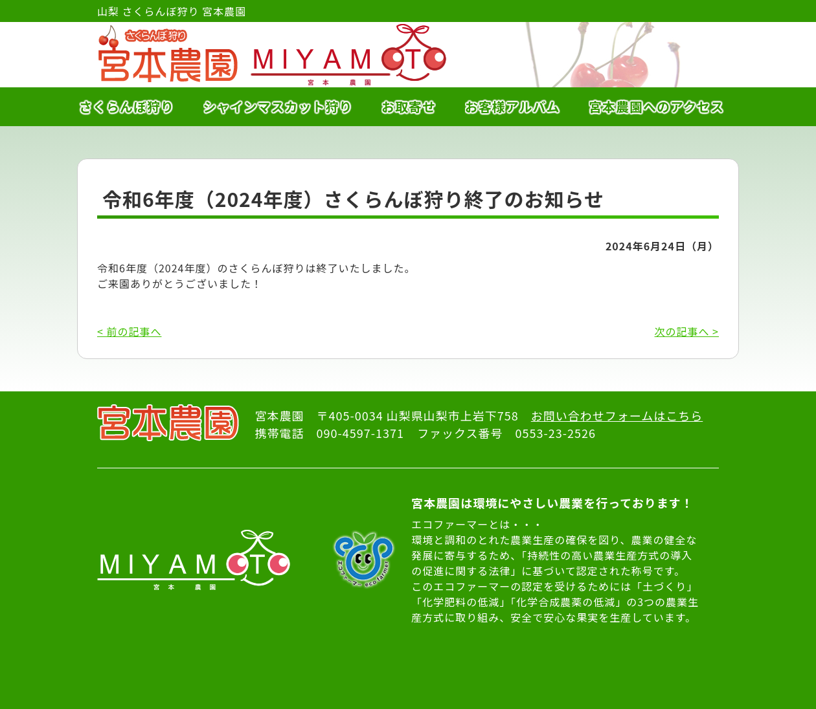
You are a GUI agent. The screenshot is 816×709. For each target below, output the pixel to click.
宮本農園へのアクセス (656, 106)
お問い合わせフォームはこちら (617, 415)
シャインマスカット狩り (278, 106)
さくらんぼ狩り (126, 106)
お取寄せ (408, 106)
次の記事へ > (687, 331)
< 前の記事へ (129, 331)
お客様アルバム (512, 106)
